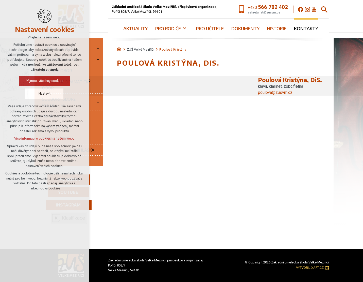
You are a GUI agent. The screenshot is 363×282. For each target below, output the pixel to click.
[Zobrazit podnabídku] (184, 28)
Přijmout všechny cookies (44, 81)
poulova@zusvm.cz (275, 92)
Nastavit (44, 93)
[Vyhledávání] (324, 9)
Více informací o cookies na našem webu (44, 138)
